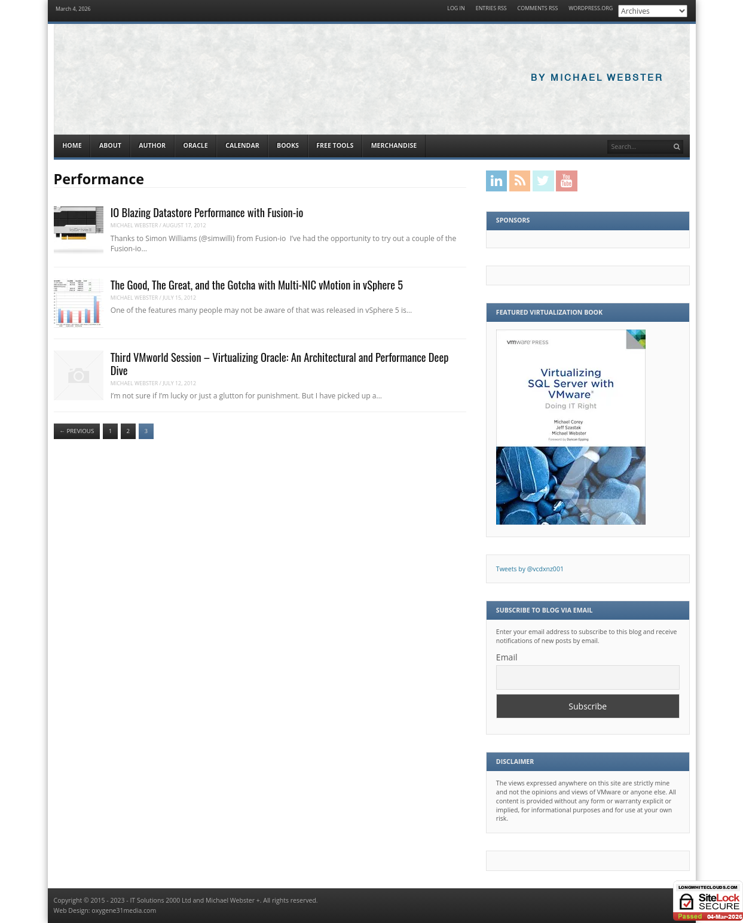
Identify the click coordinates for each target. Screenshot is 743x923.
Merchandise (394, 145)
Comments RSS (538, 8)
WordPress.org (590, 8)
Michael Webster (134, 225)
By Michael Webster (597, 78)
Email (507, 657)
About (110, 145)
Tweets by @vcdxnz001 (530, 569)
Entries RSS (491, 8)
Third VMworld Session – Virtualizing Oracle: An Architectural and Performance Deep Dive (280, 363)
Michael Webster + (233, 900)
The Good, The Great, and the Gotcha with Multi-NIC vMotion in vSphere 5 (257, 284)
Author (152, 145)
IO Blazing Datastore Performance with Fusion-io (207, 212)
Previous (76, 431)
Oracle (196, 145)
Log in (456, 8)
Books (288, 145)
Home (71, 145)
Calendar (242, 145)
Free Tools (334, 145)
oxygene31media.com (123, 910)
